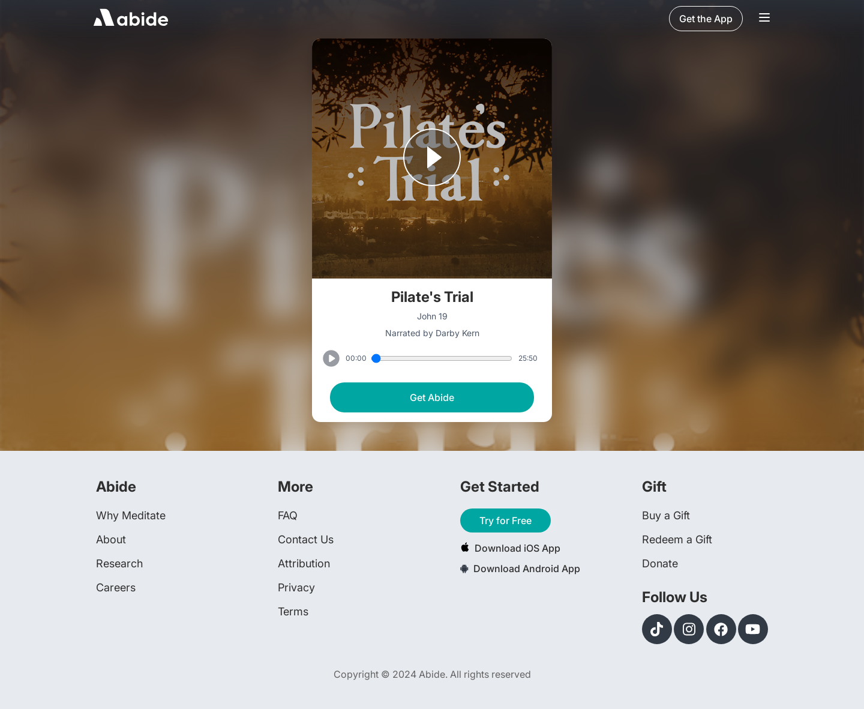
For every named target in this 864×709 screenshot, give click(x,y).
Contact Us (306, 539)
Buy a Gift (666, 515)
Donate (660, 563)
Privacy (296, 587)
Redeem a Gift (677, 539)
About (111, 539)
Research (119, 563)
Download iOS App (510, 548)
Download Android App (520, 568)
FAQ (288, 515)
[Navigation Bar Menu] (764, 18)
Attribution (304, 563)
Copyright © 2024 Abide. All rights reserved (432, 674)
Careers (116, 587)
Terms (293, 611)
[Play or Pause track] (432, 158)
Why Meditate (131, 515)
